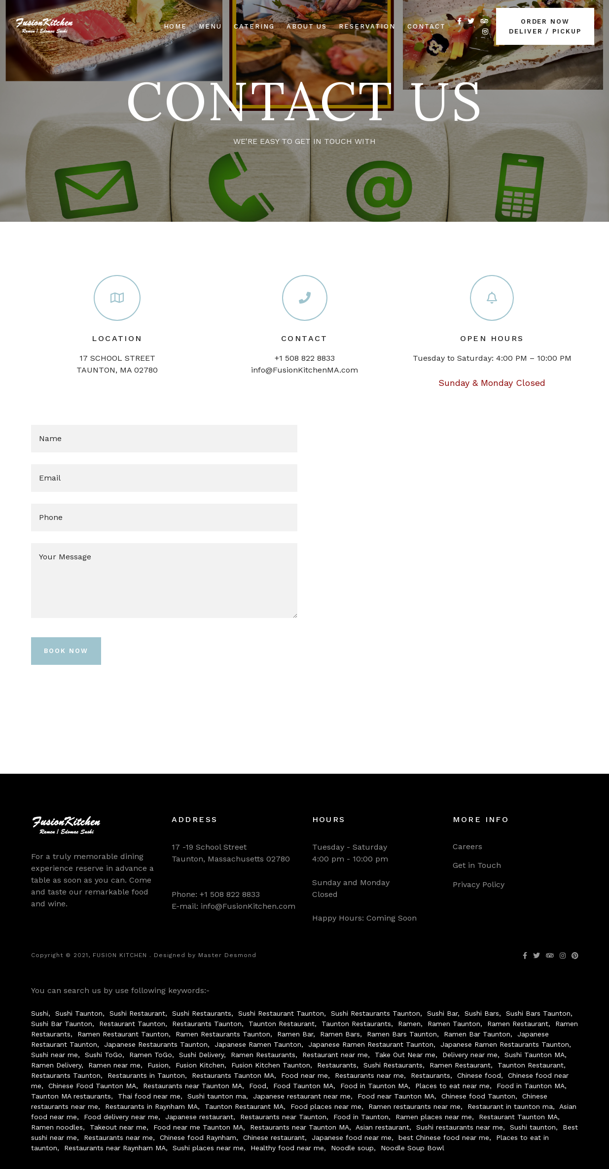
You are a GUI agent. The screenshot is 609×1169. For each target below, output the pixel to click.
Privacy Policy (478, 884)
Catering (254, 26)
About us (307, 26)
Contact (426, 26)
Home (175, 26)
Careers (467, 846)
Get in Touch (477, 865)
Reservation (367, 26)
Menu (210, 26)
